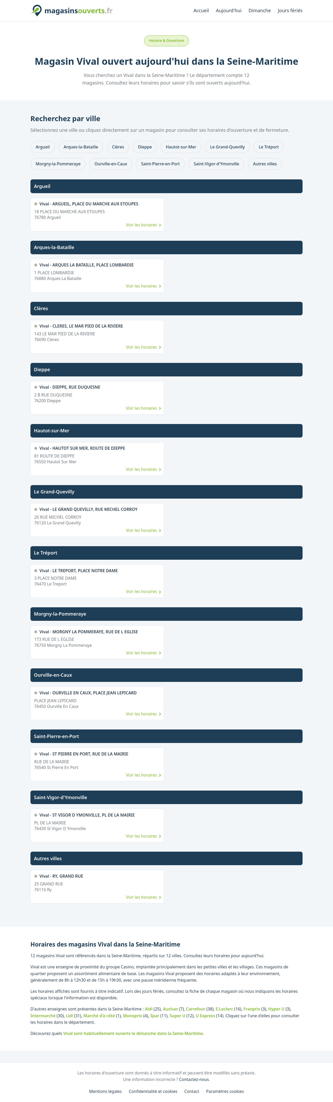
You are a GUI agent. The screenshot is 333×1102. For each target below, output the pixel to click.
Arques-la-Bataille (81, 147)
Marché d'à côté (99, 1016)
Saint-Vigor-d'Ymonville (216, 164)
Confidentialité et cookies (153, 1091)
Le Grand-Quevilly (227, 147)
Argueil (43, 147)
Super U (177, 1016)
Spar (154, 1016)
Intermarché (42, 1016)
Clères (118, 147)
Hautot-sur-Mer (181, 147)
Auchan (170, 1009)
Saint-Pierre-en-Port (160, 164)
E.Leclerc (224, 1009)
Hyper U (276, 1009)
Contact (191, 1091)
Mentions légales (105, 1091)
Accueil (201, 10)
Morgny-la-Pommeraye (58, 164)
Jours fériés (290, 10)
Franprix (252, 1009)
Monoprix (132, 1016)
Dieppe (145, 147)
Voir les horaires (141, 225)
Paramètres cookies (225, 1091)
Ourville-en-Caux (110, 164)
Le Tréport (269, 147)
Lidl (69, 1016)
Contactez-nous (194, 1079)
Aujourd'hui (228, 10)
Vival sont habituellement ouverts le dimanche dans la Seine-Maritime (133, 1033)
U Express (205, 1016)
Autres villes (265, 164)
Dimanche (259, 10)
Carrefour (195, 1009)
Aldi (148, 1009)
